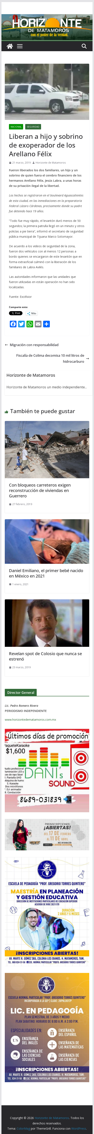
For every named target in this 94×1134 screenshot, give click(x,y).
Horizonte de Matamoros (51, 162)
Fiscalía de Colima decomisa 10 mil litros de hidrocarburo (52, 358)
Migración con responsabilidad (32, 345)
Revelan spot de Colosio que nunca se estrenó (45, 656)
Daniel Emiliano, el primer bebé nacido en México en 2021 (46, 573)
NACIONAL (16, 126)
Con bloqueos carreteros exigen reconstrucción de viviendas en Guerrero (40, 490)
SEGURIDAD (33, 126)
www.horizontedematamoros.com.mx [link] (30, 720)
